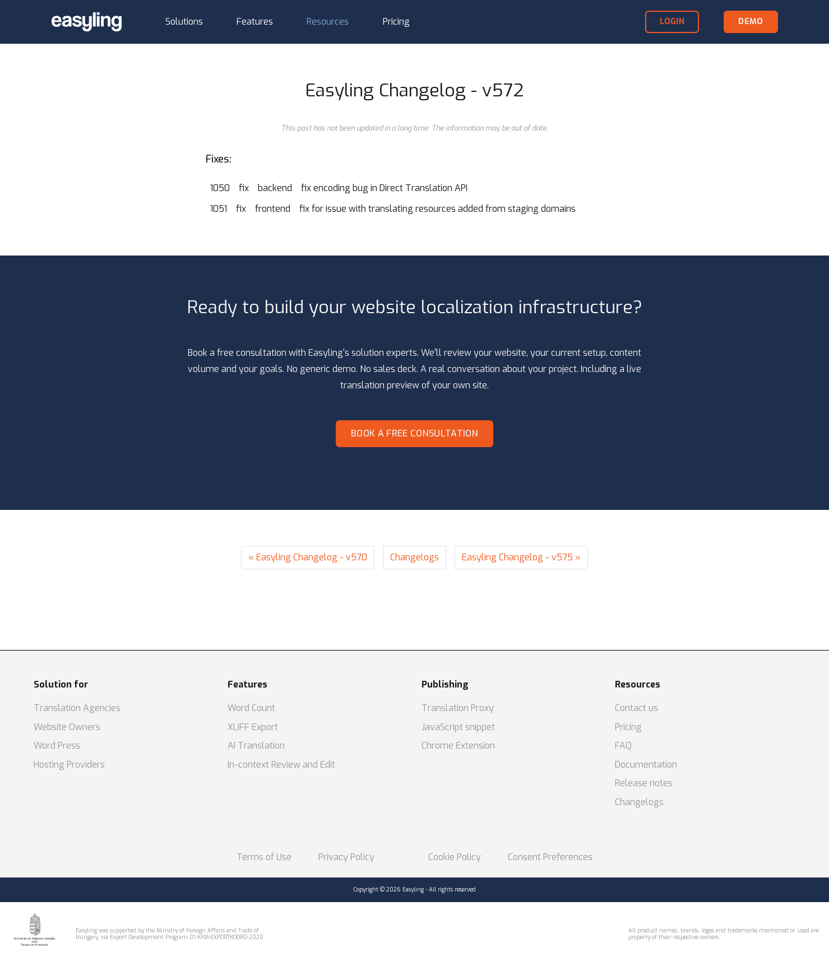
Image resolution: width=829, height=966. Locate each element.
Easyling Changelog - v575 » (521, 557)
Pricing (628, 727)
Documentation (646, 764)
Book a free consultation (414, 433)
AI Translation (256, 745)
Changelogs (414, 557)
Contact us (636, 708)
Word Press (57, 745)
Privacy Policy (346, 857)
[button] (184, 22)
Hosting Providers (69, 764)
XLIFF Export (253, 727)
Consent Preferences (550, 857)
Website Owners (67, 727)
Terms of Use (264, 857)
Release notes (644, 783)
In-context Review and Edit (281, 764)
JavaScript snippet (458, 727)
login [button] (672, 21)
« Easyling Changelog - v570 (307, 557)
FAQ (623, 745)
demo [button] (750, 21)
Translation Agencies (77, 708)
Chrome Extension (458, 745)
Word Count (251, 708)
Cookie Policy (454, 857)
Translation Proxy (458, 708)
